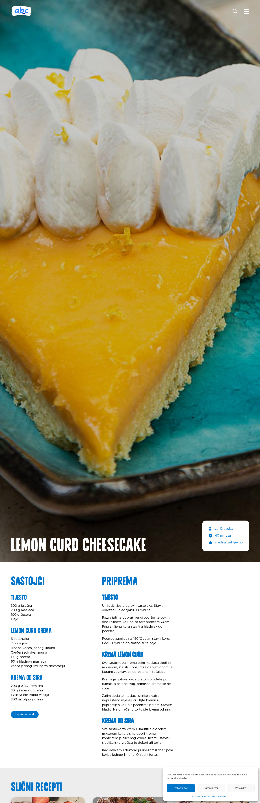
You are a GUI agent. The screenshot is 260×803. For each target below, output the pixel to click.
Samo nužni (210, 787)
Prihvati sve (181, 787)
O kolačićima (199, 796)
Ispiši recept (24, 714)
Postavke (240, 787)
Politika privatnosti (217, 796)
